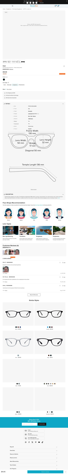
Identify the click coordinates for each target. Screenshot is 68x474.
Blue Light (9, 84)
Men (29, 116)
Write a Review (7, 258)
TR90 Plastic (30, 118)
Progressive (16, 123)
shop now (42, 2)
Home (4, 9)
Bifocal (15, 121)
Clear (5, 84)
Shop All (12, 446)
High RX (29, 128)
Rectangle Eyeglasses (17, 9)
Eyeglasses (8, 9)
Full (29, 108)
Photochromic (21, 84)
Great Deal (12, 450)
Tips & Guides (13, 465)
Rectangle (30, 111)
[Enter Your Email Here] (29, 424)
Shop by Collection (14, 454)
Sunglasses (15, 84)
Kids (31, 116)
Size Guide (9, 89)
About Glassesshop (14, 461)
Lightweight (30, 113)
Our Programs (13, 468)
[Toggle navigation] (10, 6)
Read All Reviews (34, 294)
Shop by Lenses (13, 457)
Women (34, 116)
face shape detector (39, 205)
